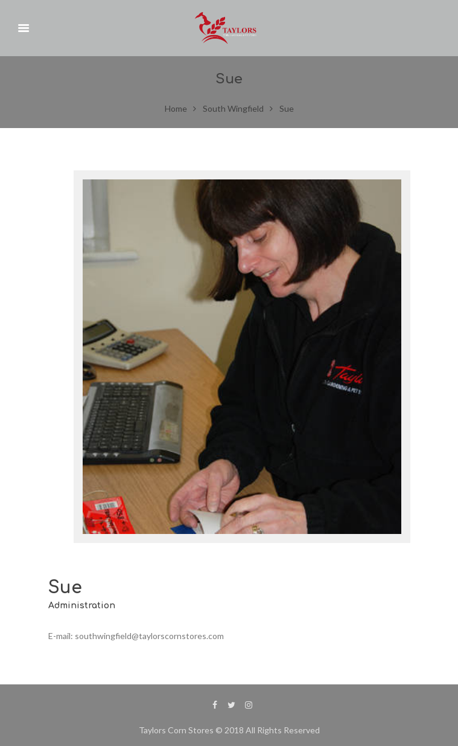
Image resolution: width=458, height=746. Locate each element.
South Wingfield (233, 108)
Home (176, 108)
